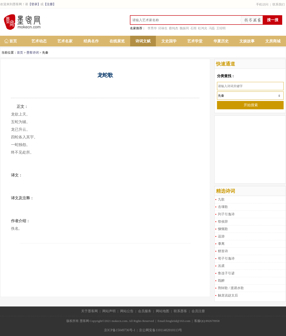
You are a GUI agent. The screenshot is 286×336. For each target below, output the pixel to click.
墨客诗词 (32, 52)
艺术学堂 (194, 41)
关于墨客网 (89, 311)
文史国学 (169, 41)
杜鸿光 (202, 28)
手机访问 (262, 4)
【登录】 (34, 4)
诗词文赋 (143, 41)
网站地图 (162, 311)
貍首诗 (223, 251)
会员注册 (198, 311)
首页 (13, 41)
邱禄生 (163, 28)
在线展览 (117, 41)
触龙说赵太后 (228, 295)
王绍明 (221, 28)
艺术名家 (65, 41)
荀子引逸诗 (226, 258)
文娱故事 (247, 41)
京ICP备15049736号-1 (119, 330)
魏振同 (184, 28)
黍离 (221, 244)
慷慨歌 (223, 229)
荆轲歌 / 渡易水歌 (231, 288)
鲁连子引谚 (226, 273)
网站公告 (126, 311)
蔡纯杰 (173, 28)
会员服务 (144, 311)
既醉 (221, 280)
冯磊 (212, 28)
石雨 (193, 28)
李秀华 (152, 28)
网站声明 (109, 311)
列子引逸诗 (226, 214)
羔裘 (221, 266)
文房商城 (273, 41)
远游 (221, 236)
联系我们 (278, 4)
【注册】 (50, 4)
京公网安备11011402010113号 (160, 330)
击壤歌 (223, 207)
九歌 (221, 199)
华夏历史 (221, 41)
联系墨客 (180, 311)
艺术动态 (39, 41)
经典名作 (91, 41)
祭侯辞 (223, 221)
